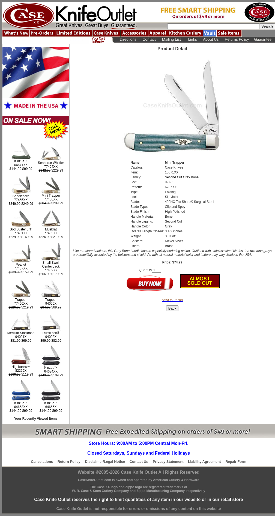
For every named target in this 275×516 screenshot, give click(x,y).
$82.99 (50, 341)
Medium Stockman (20, 333)
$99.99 (21, 169)
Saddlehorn (21, 196)
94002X (50, 337)
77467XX (21, 268)
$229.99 (50, 170)
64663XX (21, 407)
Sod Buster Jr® (21, 229)
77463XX (51, 233)
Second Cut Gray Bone (181, 177)
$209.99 (50, 203)
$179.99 (50, 274)
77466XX (51, 199)
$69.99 (50, 307)
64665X (50, 407)
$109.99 (50, 375)
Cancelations (42, 462)
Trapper (21, 300)
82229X (20, 371)
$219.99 (50, 237)
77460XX (21, 303)
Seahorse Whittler (51, 163)
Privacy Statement (168, 462)
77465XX (21, 200)
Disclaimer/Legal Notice (105, 462)
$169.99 (20, 237)
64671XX (21, 165)
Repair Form (235, 462)
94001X (20, 337)
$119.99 (20, 374)
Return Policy (69, 462)
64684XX (51, 371)
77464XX (51, 167)
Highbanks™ (20, 367)
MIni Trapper (51, 195)
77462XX (51, 270)
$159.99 (20, 272)
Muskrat (51, 229)
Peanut (21, 264)
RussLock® (51, 333)
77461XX (21, 233)
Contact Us (139, 462)
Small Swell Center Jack (50, 264)
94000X (50, 303)
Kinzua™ (21, 161)
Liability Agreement (204, 462)
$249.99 (20, 204)
